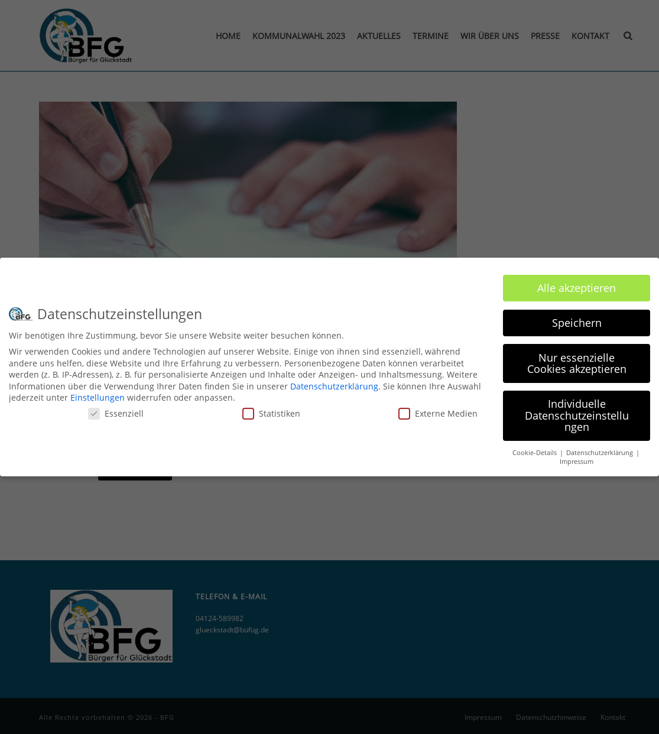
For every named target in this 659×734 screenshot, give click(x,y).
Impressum (576, 457)
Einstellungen (97, 393)
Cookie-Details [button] (535, 448)
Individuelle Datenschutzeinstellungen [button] (577, 411)
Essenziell (116, 408)
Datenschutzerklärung (334, 381)
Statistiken (271, 408)
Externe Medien (438, 408)
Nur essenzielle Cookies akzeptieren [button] (576, 359)
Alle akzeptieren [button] (576, 283)
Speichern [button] (577, 318)
